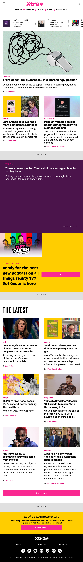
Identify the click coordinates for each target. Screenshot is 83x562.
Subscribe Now (41, 527)
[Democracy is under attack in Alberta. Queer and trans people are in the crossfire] (21, 329)
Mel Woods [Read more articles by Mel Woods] (60, 483)
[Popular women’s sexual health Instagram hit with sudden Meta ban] (62, 106)
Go (61, 274)
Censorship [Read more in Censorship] (49, 119)
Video (49, 10)
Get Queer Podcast (11, 263)
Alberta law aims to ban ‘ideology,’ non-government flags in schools (60, 456)
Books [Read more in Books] (5, 119)
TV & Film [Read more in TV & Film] (9, 164)
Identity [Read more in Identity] (6, 77)
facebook (23, 551)
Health (40, 10)
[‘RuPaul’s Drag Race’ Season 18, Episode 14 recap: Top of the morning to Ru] (62, 385)
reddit (54, 551)
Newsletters (62, 10)
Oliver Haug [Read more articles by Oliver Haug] (9, 480)
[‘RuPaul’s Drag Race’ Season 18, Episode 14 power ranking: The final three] (21, 385)
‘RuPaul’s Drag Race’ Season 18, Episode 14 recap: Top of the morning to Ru (60, 404)
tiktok (48, 551)
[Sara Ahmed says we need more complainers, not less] (21, 106)
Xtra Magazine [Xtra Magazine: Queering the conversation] (34, 4)
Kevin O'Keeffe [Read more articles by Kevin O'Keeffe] (10, 415)
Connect (63, 545)
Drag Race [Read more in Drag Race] (7, 398)
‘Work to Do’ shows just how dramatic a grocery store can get (61, 348)
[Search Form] (79, 4)
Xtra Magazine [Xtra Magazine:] (41, 538)
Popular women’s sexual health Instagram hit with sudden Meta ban (60, 125)
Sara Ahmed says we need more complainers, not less (20, 123)
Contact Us (41, 545)
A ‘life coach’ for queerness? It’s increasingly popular (40, 80)
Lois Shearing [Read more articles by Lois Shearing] (10, 91)
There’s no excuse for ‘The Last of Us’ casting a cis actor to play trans (41, 170)
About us (18, 545)
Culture (18, 10)
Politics (30, 10)
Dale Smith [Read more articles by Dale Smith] (9, 366)
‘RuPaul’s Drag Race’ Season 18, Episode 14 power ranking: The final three (20, 404)
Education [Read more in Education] (48, 450)
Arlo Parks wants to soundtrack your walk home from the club (19, 456)
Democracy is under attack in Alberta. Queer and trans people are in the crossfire (20, 348)
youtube (35, 551)
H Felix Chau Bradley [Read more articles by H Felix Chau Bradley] (54, 369)
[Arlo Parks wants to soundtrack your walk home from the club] (21, 438)
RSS (60, 551)
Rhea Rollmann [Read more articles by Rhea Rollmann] (10, 141)
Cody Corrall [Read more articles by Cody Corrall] (51, 146)
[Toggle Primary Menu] (4, 4)
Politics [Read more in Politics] (6, 342)
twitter (29, 551)
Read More (41, 493)
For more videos (69, 226)
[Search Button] (79, 3)
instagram (41, 551)
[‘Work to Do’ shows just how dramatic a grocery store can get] (62, 329)
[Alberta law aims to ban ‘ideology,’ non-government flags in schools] (62, 438)
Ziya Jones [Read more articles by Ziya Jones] (60, 146)
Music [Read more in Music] (5, 450)
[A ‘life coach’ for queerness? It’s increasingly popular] (41, 52)
